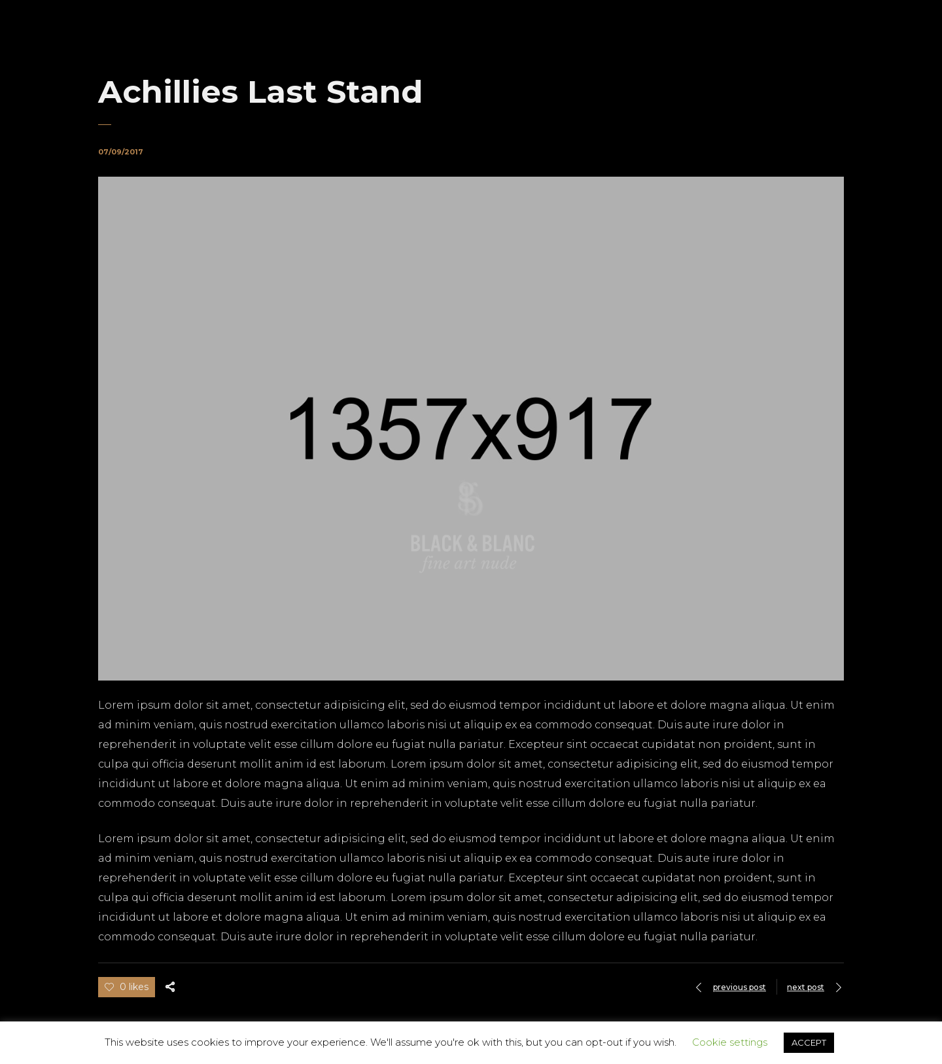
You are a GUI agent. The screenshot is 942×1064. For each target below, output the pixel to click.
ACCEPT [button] (809, 1042)
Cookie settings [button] (729, 1042)
